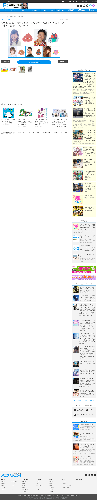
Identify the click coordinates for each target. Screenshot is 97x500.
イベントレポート (23, 10)
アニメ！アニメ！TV (67, 485)
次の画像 (62, 61)
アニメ (3, 481)
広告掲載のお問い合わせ (33, 495)
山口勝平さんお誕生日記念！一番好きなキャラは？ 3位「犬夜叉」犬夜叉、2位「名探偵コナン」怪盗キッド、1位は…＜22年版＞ (34, 133)
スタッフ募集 (77, 495)
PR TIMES (67, 495)
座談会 (51, 491)
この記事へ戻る (34, 62)
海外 (12, 489)
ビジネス (25, 491)
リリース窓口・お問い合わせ (21, 495)
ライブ (24, 485)
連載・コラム (60, 10)
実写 (51, 483)
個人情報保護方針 (48, 495)
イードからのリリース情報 (58, 495)
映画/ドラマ (14, 481)
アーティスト (39, 487)
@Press (72, 495)
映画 (24, 483)
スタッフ (38, 481)
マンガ (3, 483)
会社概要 (41, 495)
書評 (51, 485)
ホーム (4, 10)
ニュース (12, 10)
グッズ (13, 487)
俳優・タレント (39, 485)
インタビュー (35, 10)
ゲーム (3, 487)
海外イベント (26, 489)
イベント (4, 489)
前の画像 (6, 61)
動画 (52, 10)
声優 (12, 485)
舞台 (24, 487)
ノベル (13, 483)
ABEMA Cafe (66, 487)
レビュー (45, 10)
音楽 (3, 485)
